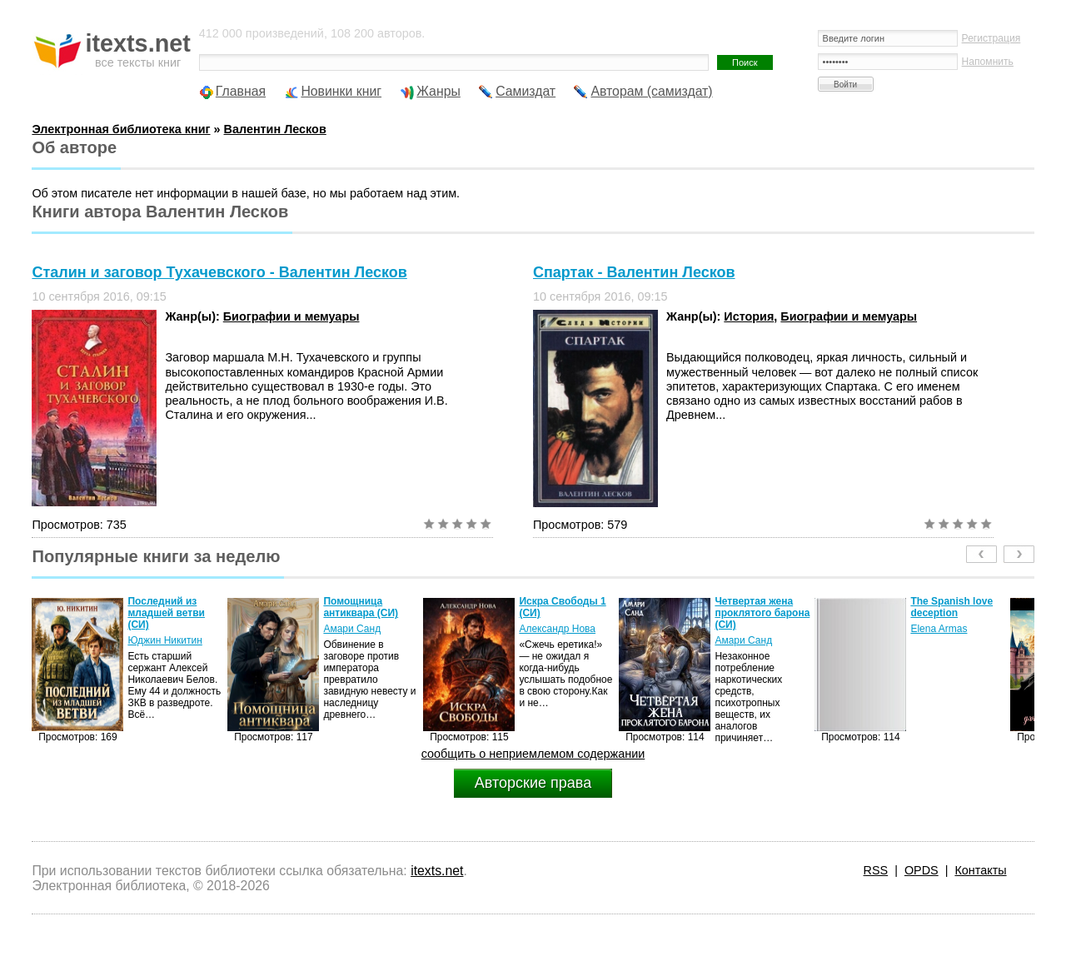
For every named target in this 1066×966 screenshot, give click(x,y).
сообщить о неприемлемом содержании (533, 753)
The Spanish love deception (951, 607)
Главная (241, 91)
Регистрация (991, 38)
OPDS (921, 870)
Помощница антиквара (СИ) (360, 607)
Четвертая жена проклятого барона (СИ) (762, 612)
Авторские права (533, 782)
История (749, 316)
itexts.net (437, 871)
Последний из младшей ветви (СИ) (166, 612)
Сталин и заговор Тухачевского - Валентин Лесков (219, 272)
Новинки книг (341, 91)
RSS (876, 870)
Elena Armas (938, 629)
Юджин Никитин (164, 640)
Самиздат (525, 91)
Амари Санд (352, 629)
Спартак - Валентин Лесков (634, 272)
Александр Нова (557, 629)
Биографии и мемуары (291, 316)
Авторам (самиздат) (651, 91)
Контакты (980, 870)
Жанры (438, 91)
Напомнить (988, 61)
